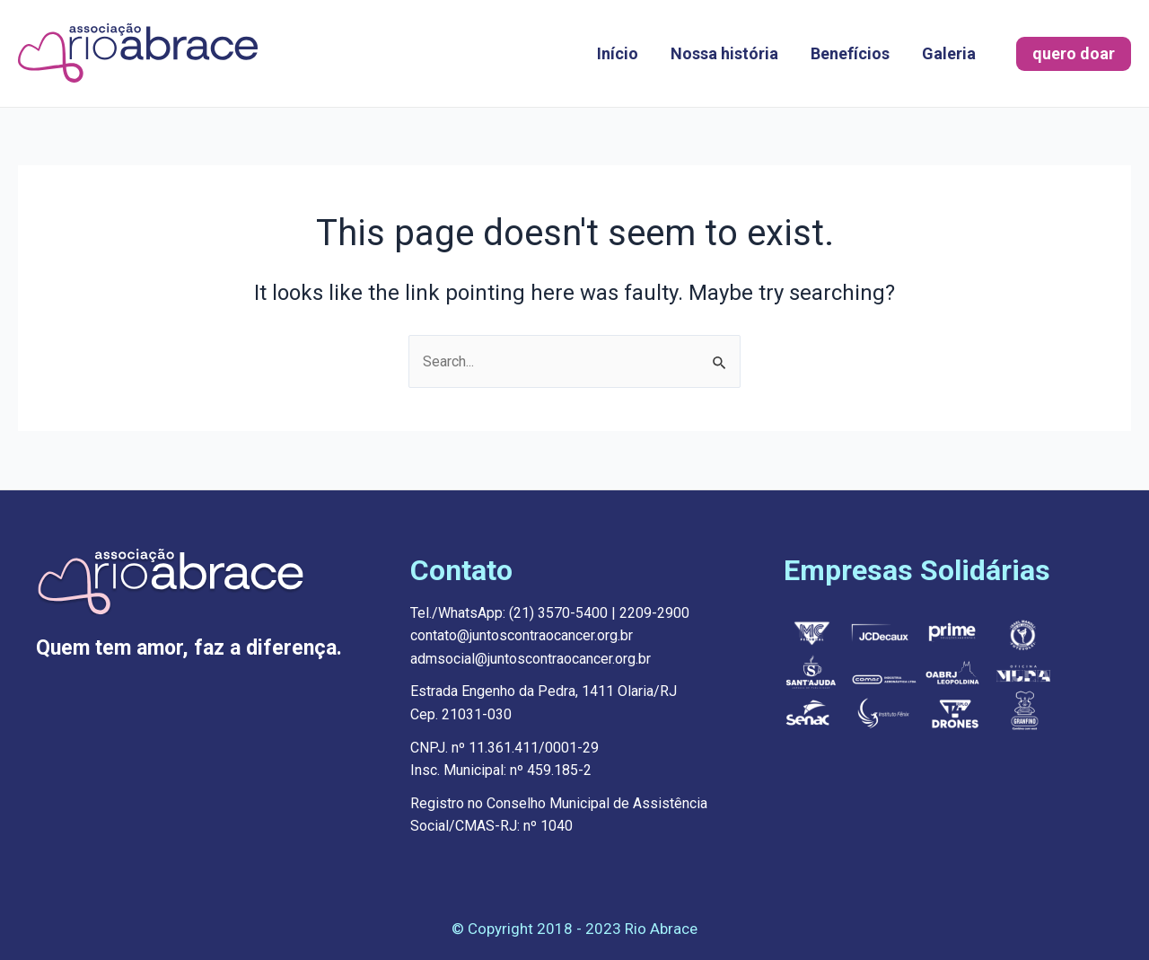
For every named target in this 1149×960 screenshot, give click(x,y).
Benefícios (850, 53)
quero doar (1073, 53)
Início (617, 53)
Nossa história (724, 53)
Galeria (949, 53)
